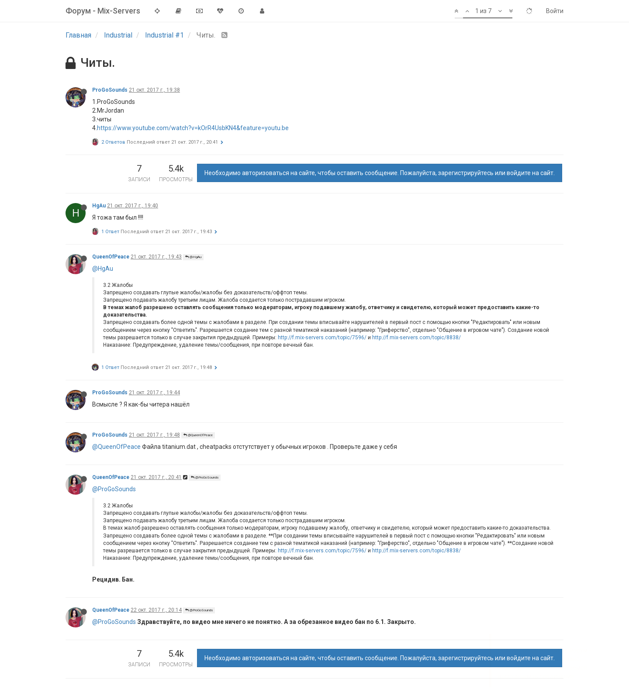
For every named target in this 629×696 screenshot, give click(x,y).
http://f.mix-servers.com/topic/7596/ (322, 337)
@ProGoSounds (204, 477)
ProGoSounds (110, 90)
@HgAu (193, 257)
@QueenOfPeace (198, 435)
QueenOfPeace (110, 257)
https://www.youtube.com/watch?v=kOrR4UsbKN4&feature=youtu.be (193, 127)
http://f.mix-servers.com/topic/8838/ (416, 337)
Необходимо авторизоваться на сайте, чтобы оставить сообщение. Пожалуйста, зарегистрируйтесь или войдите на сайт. (379, 172)
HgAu (99, 206)
